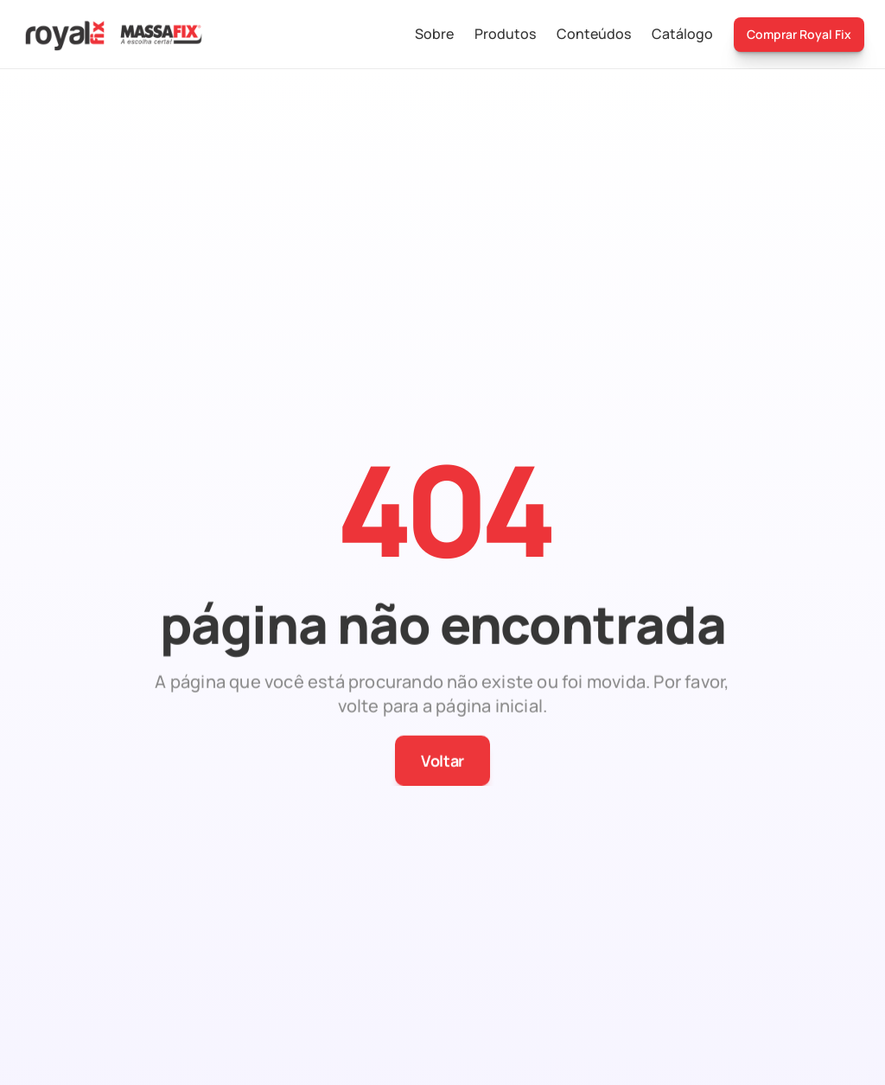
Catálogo (682, 33)
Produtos (505, 33)
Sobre (434, 33)
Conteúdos (594, 33)
